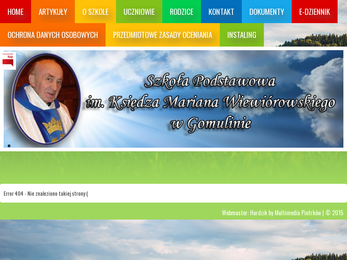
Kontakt (221, 11)
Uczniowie (139, 11)
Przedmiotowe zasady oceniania (162, 34)
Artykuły (53, 11)
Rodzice (181, 11)
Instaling (241, 34)
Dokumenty (266, 11)
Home (15, 11)
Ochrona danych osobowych (53, 34)
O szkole (95, 11)
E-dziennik (314, 11)
